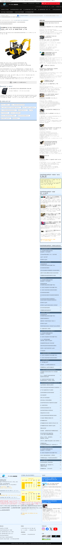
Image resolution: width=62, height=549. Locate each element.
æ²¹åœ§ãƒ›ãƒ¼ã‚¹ (43, 420)
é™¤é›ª (57, 15)
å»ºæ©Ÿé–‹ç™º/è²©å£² (5, 9)
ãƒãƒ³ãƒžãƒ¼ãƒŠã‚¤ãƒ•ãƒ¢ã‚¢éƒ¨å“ (9, 110)
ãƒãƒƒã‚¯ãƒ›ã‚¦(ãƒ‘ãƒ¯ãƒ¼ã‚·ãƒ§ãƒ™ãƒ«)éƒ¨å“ (8, 22)
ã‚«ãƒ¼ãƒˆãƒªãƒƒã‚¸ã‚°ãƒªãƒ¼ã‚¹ (46, 410)
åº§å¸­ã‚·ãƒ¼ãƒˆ (43, 428)
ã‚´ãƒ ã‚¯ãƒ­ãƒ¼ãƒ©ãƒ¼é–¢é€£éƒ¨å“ (6, 23)
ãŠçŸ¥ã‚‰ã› (25, 3)
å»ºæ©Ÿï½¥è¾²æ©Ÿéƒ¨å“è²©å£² (16, 9)
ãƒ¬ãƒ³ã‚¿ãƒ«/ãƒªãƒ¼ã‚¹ (57, 9)
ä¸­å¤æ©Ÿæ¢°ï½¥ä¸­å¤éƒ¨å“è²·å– (44, 9)
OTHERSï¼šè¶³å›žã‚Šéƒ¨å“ (46, 310)
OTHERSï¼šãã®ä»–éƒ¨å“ (46, 468)
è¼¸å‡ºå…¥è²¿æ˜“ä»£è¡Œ (4, 538)
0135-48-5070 (6, 510)
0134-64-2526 (6, 507)
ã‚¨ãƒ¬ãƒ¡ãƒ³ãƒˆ (43, 395)
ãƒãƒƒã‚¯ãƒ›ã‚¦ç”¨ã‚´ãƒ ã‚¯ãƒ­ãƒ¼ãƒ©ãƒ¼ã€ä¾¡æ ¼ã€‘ (20, 88)
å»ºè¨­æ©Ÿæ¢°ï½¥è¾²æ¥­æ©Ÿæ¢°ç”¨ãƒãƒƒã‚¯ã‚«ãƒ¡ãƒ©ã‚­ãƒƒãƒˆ (46, 434)
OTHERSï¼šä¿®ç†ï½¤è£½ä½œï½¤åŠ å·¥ (48, 457)
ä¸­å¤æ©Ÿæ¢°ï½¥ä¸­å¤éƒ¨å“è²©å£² (30, 9)
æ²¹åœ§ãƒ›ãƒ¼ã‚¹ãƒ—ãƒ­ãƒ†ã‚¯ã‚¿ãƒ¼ (47, 425)
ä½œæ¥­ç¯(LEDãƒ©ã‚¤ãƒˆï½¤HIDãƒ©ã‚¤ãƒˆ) (49, 430)
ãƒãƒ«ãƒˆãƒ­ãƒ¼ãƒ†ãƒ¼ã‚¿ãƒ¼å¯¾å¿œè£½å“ (35, 15)
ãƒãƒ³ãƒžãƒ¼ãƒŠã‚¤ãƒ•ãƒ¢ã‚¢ (18, 104)
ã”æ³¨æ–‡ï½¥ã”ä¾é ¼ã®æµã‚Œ (42, 6)
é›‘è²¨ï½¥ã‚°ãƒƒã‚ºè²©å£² (14, 538)
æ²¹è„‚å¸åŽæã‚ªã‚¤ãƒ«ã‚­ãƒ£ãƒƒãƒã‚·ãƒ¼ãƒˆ (46, 438)
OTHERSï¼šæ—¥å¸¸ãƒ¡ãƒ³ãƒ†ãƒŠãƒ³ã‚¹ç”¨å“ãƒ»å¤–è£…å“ (49, 444)
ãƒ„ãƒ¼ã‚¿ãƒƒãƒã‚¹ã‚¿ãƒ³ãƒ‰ (46, 462)
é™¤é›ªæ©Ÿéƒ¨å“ (5, 112)
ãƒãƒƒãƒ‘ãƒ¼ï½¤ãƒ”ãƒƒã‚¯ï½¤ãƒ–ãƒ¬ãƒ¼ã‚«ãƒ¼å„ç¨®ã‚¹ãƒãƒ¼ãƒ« (47, 380)
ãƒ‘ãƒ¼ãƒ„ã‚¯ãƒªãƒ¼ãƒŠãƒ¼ (46, 400)
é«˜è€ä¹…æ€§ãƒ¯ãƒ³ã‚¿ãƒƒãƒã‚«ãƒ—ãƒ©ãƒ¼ (49, 440)
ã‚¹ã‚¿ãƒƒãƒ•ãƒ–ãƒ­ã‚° (31, 3)
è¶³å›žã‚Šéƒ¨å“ (16, 118)
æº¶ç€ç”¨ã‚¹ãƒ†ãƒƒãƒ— (45, 397)
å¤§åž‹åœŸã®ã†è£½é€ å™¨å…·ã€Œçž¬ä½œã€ (47, 465)
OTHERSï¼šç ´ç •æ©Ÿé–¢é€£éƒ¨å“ (47, 367)
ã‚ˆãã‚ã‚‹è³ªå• (52, 6)
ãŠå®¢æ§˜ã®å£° (59, 6)
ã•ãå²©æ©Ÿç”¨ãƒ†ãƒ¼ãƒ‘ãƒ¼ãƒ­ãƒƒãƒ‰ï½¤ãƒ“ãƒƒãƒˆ (47, 376)
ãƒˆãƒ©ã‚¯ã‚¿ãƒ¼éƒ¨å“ (6, 118)
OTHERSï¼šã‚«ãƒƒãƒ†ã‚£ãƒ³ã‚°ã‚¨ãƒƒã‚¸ (48, 275)
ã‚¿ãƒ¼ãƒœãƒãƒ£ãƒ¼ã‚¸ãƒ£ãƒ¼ (47, 384)
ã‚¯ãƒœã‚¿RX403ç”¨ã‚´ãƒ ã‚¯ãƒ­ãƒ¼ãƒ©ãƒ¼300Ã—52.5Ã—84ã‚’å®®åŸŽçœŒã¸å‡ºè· (50, 53)
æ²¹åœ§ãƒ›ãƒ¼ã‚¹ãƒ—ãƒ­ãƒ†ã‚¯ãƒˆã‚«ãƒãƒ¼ (49, 423)
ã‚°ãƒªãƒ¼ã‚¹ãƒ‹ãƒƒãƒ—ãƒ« (45, 407)
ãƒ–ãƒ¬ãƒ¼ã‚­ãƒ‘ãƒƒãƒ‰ (45, 307)
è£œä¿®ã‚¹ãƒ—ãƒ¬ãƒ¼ (45, 412)
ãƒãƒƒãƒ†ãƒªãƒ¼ (44, 405)
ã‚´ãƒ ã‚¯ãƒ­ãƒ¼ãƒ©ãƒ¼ (21, 22)
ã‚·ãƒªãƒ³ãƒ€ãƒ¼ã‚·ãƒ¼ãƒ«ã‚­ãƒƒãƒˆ (47, 392)
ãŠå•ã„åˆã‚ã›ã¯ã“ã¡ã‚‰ (50, 3)
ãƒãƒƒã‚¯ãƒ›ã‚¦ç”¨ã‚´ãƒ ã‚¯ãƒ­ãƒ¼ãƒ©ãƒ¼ (21, 20)
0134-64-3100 (16, 507)
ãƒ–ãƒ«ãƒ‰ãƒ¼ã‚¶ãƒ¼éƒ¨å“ (24, 115)
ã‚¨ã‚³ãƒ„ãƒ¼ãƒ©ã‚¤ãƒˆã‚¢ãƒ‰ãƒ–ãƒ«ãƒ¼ (48, 415)
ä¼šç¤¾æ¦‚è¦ (38, 3)
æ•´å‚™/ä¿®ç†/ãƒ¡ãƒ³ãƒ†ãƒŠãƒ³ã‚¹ (6, 537)
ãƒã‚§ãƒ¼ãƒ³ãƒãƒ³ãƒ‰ (45, 328)
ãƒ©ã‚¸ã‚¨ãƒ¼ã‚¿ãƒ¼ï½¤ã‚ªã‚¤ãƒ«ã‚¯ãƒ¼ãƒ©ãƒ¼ (49, 387)
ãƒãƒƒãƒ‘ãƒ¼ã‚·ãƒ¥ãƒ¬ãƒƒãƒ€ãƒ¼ (49, 15)
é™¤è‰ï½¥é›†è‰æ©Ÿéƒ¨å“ (29, 107)
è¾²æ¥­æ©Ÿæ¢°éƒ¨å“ (23, 110)
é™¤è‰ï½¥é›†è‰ (6, 104)
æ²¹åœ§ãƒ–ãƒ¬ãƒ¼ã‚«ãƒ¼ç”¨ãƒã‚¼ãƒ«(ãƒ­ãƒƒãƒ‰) (49, 372)
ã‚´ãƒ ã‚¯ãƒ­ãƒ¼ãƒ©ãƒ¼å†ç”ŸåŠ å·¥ (47, 455)
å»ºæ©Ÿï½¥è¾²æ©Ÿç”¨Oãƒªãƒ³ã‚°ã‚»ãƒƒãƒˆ (48, 402)
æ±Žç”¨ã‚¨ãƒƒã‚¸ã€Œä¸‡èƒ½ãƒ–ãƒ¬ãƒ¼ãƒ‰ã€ (49, 272)
